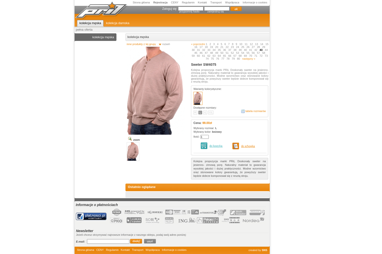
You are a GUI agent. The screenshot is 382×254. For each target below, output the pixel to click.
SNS (264, 250)
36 (225, 49)
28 (259, 47)
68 (240, 55)
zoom (136, 139)
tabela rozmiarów (255, 111)
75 (213, 58)
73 (266, 55)
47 (206, 52)
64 (219, 55)
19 (212, 47)
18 (206, 47)
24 (238, 47)
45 (196, 52)
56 (253, 52)
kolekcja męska (138, 37)
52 (233, 52)
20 (217, 47)
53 (238, 52)
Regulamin (188, 2)
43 (261, 49)
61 (204, 55)
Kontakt (202, 2)
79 (233, 58)
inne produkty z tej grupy (141, 44)
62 (209, 55)
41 (251, 49)
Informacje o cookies (255, 2)
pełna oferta (84, 29)
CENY (175, 2)
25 (243, 47)
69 (246, 55)
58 (264, 52)
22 (227, 47)
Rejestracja (160, 2)
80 (239, 58)
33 (209, 49)
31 (199, 49)
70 (251, 55)
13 (257, 44)
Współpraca (232, 2)
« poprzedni (198, 44)
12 (251, 44)
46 (201, 52)
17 (201, 47)
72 (261, 55)
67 (235, 55)
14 (262, 44)
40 (246, 49)
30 (193, 49)
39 (240, 49)
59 (193, 55)
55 (248, 52)
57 (259, 52)
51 (227, 52)
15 (267, 44)
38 (235, 49)
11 (246, 44)
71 (256, 55)
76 (218, 58)
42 (256, 49)
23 (233, 47)
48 (212, 52)
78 (228, 58)
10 (241, 44)
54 (243, 52)
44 (266, 49)
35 (219, 49)
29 (264, 47)
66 (230, 55)
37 (230, 49)
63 (214, 55)
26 (248, 47)
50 (222, 52)
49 (217, 52)
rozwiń (166, 44)
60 (199, 55)
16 (196, 47)
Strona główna (141, 2)
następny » (248, 58)
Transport (216, 2)
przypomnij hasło (189, 11)
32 (204, 49)
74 (207, 58)
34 (214, 49)
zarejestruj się (215, 11)
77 (223, 58)
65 (225, 55)
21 (222, 47)
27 (253, 47)
